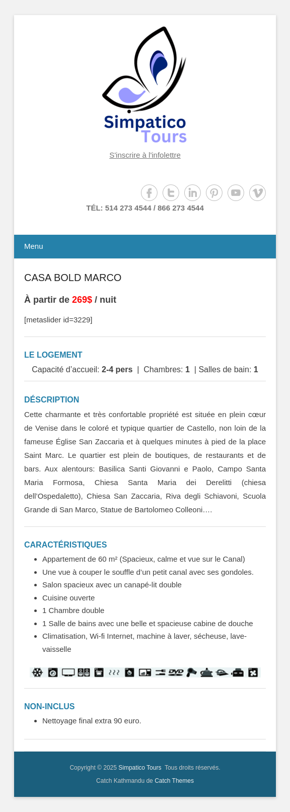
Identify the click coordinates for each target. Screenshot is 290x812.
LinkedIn (192, 192)
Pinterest (214, 192)
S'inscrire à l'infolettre (145, 155)
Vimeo (257, 192)
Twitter (171, 192)
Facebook (149, 192)
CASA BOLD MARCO (72, 277)
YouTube (236, 192)
